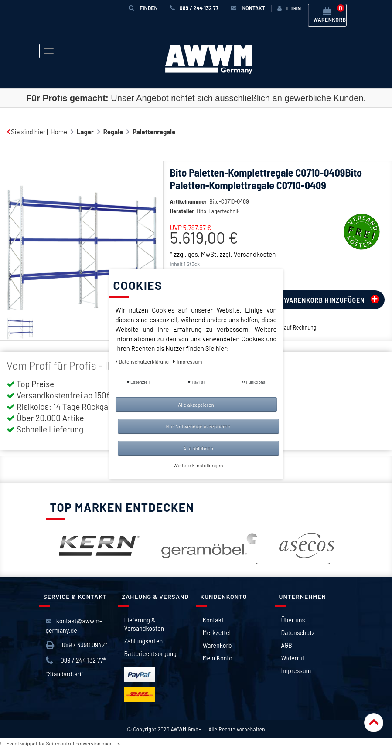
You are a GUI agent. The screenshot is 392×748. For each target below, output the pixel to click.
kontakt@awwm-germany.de (74, 625)
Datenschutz (298, 632)
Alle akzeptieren (196, 404)
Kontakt (213, 619)
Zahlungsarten (143, 640)
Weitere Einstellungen (198, 465)
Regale (113, 132)
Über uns (293, 619)
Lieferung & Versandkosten (144, 623)
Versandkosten (255, 254)
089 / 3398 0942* (77, 644)
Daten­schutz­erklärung (143, 361)
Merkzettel (217, 632)
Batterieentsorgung (150, 653)
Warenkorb (217, 645)
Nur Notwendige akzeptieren (198, 426)
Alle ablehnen (198, 448)
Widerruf (293, 657)
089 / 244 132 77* (76, 660)
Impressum (296, 670)
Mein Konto (217, 657)
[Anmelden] (289, 8)
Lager (85, 132)
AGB (286, 645)
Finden (143, 7)
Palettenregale (154, 132)
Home (58, 132)
